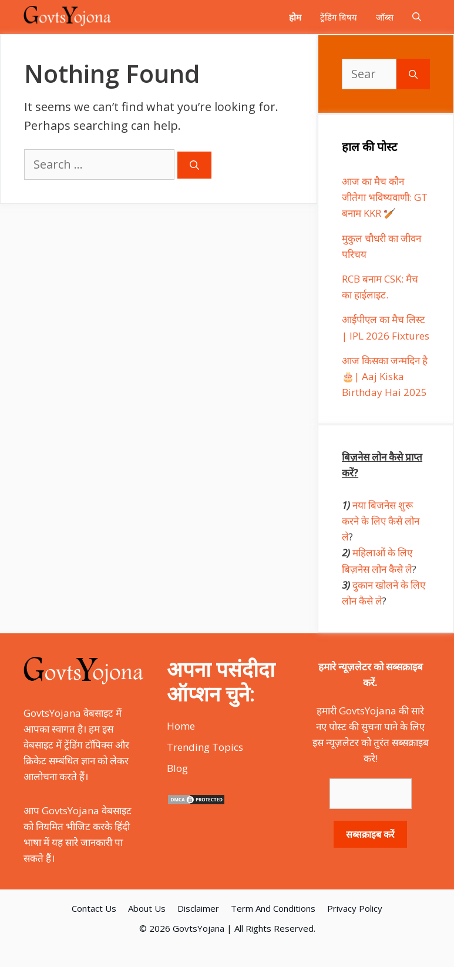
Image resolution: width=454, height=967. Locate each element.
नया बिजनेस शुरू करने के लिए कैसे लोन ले (380, 520)
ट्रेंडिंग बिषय (338, 17)
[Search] (194, 165)
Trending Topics (205, 747)
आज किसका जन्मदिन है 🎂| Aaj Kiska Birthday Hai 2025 (385, 376)
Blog (177, 768)
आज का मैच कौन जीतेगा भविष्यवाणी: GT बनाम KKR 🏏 (385, 197)
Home (181, 726)
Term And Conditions (273, 908)
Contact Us (94, 908)
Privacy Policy (354, 908)
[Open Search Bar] (417, 17)
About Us (147, 908)
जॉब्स (385, 17)
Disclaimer (198, 908)
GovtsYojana (198, 928)
